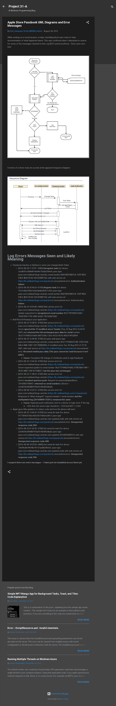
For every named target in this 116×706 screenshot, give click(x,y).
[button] (87, 23)
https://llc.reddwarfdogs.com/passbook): (66, 310)
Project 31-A (18, 6)
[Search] (112, 7)
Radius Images (64, 699)
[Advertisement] (105, 57)
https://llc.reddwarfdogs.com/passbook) (36, 281)
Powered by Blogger (58, 694)
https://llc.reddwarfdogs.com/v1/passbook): (68, 393)
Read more (83, 620)
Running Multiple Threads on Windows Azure (32, 659)
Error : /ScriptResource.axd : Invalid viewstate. (33, 628)
